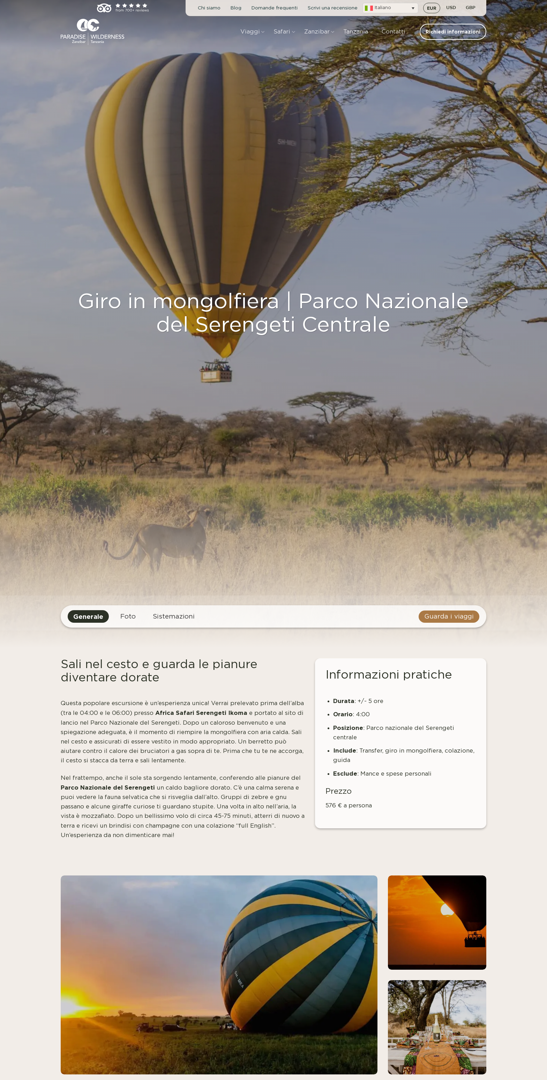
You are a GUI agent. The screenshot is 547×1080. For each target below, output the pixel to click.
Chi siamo (209, 8)
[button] (390, 8)
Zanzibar (319, 32)
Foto (128, 616)
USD (451, 8)
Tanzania (358, 32)
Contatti (393, 32)
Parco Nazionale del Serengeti (108, 787)
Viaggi (252, 32)
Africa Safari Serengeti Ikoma (201, 712)
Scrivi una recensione (333, 8)
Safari (284, 32)
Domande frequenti (275, 8)
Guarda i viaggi (449, 616)
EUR (431, 8)
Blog (236, 8)
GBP (470, 8)
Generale (88, 616)
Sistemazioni (174, 616)
